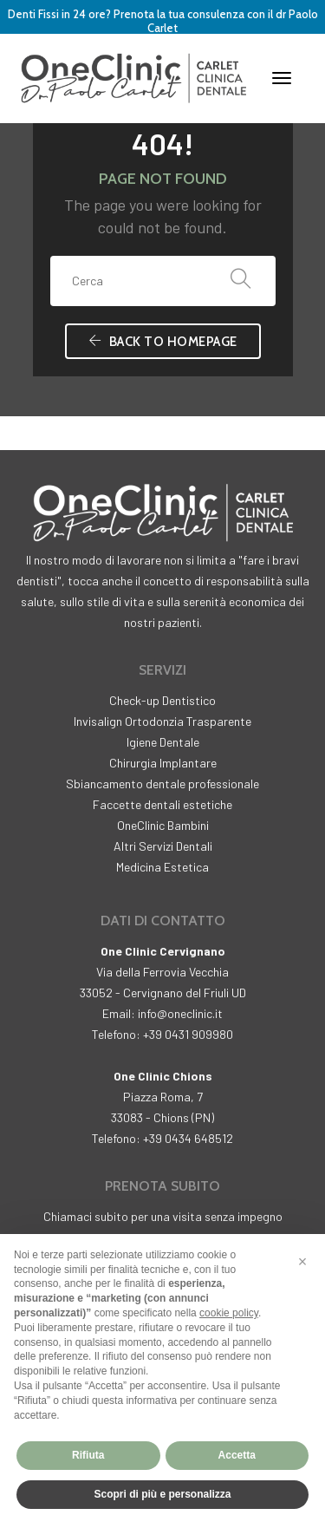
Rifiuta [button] (88, 1455)
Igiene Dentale (163, 742)
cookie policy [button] (228, 1313)
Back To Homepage (162, 341)
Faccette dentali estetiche (162, 804)
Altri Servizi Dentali (163, 846)
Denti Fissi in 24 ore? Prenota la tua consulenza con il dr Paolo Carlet (163, 21)
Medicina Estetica (162, 866)
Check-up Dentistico (162, 700)
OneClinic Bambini (163, 825)
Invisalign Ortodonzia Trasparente (162, 721)
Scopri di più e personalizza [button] (162, 1494)
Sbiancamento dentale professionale (162, 783)
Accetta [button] (237, 1455)
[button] (302, 1262)
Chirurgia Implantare (163, 762)
